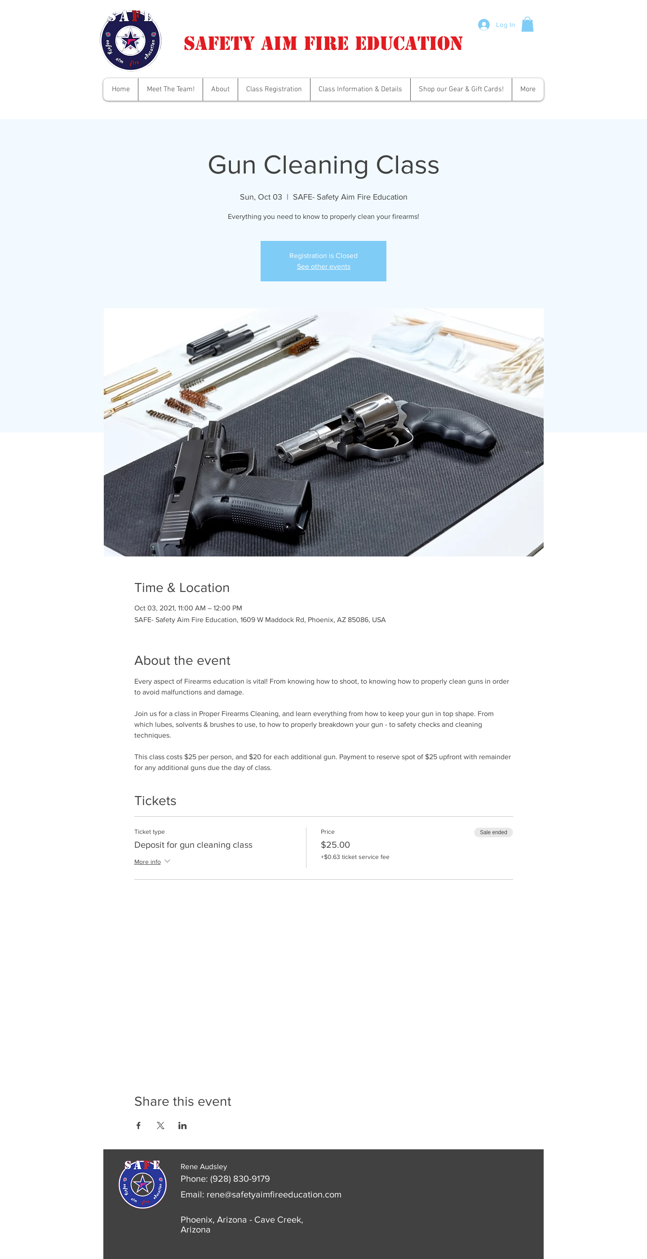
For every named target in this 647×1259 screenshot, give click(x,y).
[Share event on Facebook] (138, 1125)
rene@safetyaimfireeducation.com (274, 1194)
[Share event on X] (160, 1125)
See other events (323, 266)
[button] (527, 24)
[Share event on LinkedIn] (182, 1125)
